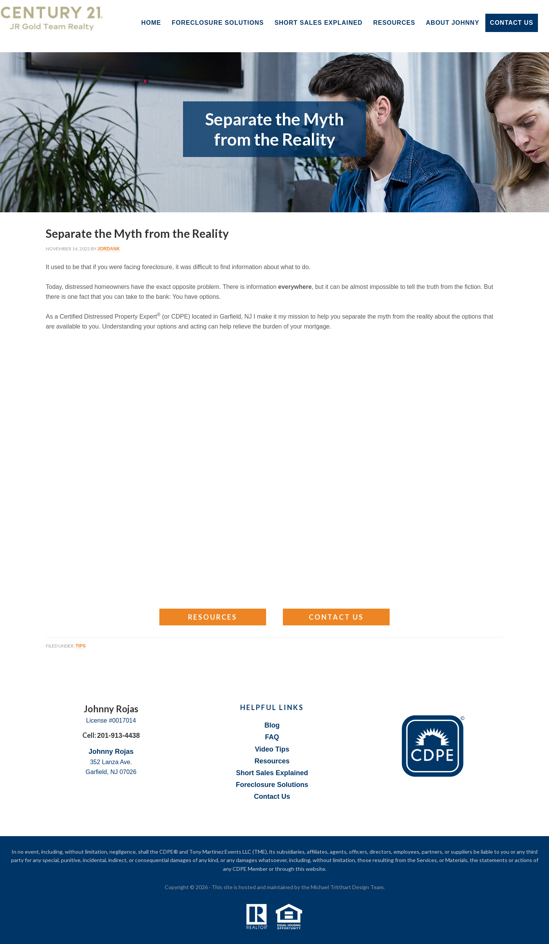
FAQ (272, 737)
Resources (212, 617)
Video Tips (272, 749)
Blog (272, 725)
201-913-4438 (118, 735)
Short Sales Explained (272, 773)
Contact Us (336, 617)
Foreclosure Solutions (272, 785)
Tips (80, 646)
